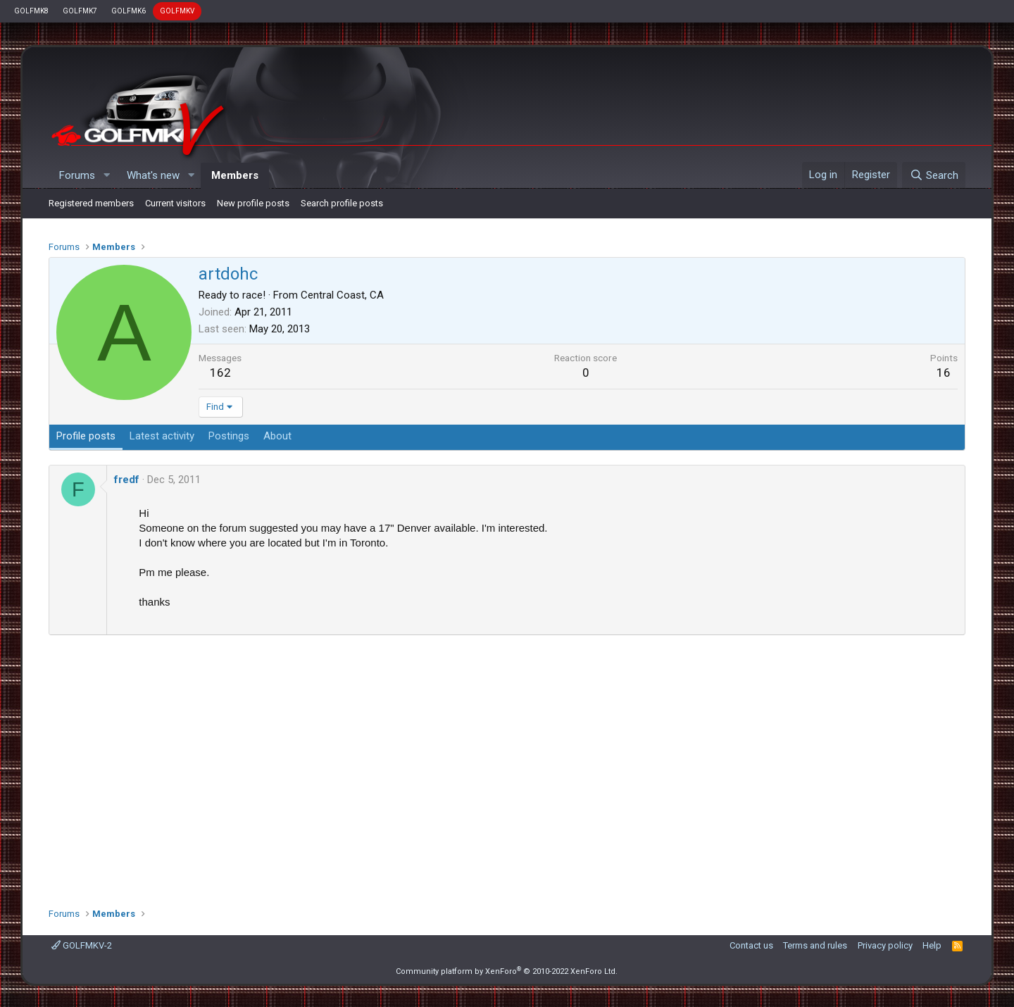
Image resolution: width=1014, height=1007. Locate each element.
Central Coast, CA (342, 295)
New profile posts (253, 203)
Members (234, 175)
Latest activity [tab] (162, 436)
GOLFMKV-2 (81, 945)
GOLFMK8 (31, 11)
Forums (77, 175)
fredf (126, 479)
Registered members (91, 203)
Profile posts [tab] (85, 436)
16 (944, 372)
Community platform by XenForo (507, 971)
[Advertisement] (507, 766)
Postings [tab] (228, 436)
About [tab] (277, 436)
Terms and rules (815, 945)
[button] (106, 176)
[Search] (933, 175)
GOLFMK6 (128, 11)
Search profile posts (342, 203)
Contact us (751, 945)
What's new (153, 175)
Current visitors (175, 203)
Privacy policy (885, 945)
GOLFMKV (177, 11)
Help (931, 945)
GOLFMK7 (80, 11)
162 (220, 372)
